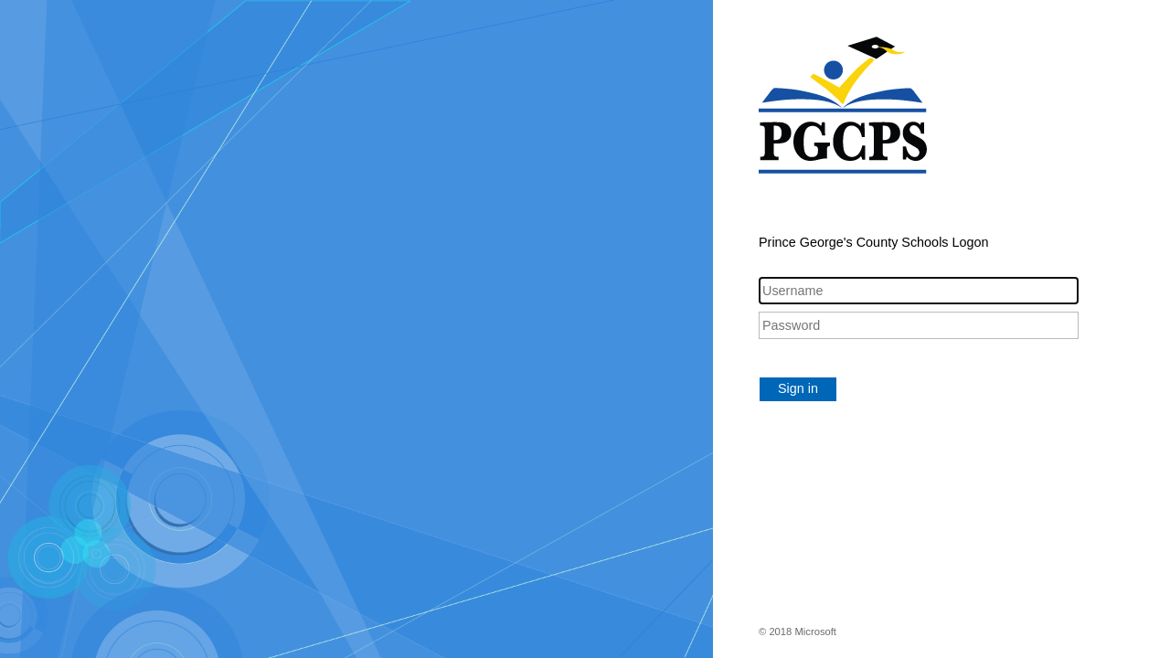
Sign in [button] (798, 388)
